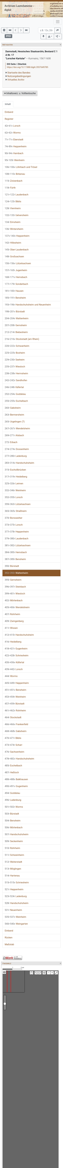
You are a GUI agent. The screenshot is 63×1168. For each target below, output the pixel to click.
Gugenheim (16, 648)
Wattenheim (16, 318)
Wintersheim (14, 229)
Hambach (14, 153)
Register (9, 119)
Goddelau (15, 394)
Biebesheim (16, 332)
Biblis (13, 201)
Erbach (11, 442)
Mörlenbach (14, 600)
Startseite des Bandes (18, 72)
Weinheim (15, 160)
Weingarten (16, 923)
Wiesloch (15, 366)
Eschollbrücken (15, 469)
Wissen (11, 628)
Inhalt (8, 104)
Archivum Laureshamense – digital (19, 7)
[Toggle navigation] (58, 22)
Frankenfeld (16, 724)
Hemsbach (16, 277)
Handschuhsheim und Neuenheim (28, 304)
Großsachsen (14, 256)
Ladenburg (16, 456)
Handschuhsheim (19, 462)
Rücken (8, 937)
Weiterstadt (13, 861)
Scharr (13, 745)
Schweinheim (14, 855)
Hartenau (12, 875)
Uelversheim (16, 215)
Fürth (10, 187)
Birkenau (15, 174)
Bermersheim (14, 414)
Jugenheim (16, 270)
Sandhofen (16, 380)
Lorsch (12, 125)
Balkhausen (16, 779)
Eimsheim (12, 222)
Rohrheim (12, 614)
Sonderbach (16, 284)
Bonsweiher (13, 518)
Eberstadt (14, 139)
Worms (13, 132)
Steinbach (15, 586)
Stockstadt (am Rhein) (22, 339)
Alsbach (14, 435)
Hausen (14, 291)
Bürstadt (15, 311)
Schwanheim (17, 346)
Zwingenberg (14, 621)
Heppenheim (15, 146)
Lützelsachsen (18, 263)
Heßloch (12, 772)
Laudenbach (16, 194)
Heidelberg (16, 476)
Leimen (14, 483)
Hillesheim (13, 242)
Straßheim (16, 511)
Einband (9, 112)
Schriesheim (16, 655)
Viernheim (13, 208)
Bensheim (15, 297)
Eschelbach (16, 401)
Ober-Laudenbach (17, 249)
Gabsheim (13, 407)
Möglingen (13, 868)
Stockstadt (13, 717)
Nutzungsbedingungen (19, 76)
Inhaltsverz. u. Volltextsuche (20, 93)
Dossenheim (17, 449)
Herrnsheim (16, 373)
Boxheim (15, 352)
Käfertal (14, 387)
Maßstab (9, 944)
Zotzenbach (13, 180)
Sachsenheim (14, 751)
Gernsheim (16, 325)
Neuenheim (13, 910)
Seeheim (15, 359)
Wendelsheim (17, 428)
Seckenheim (14, 841)
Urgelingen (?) (15, 421)
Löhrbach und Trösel (21, 167)
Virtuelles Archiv (15, 79)
